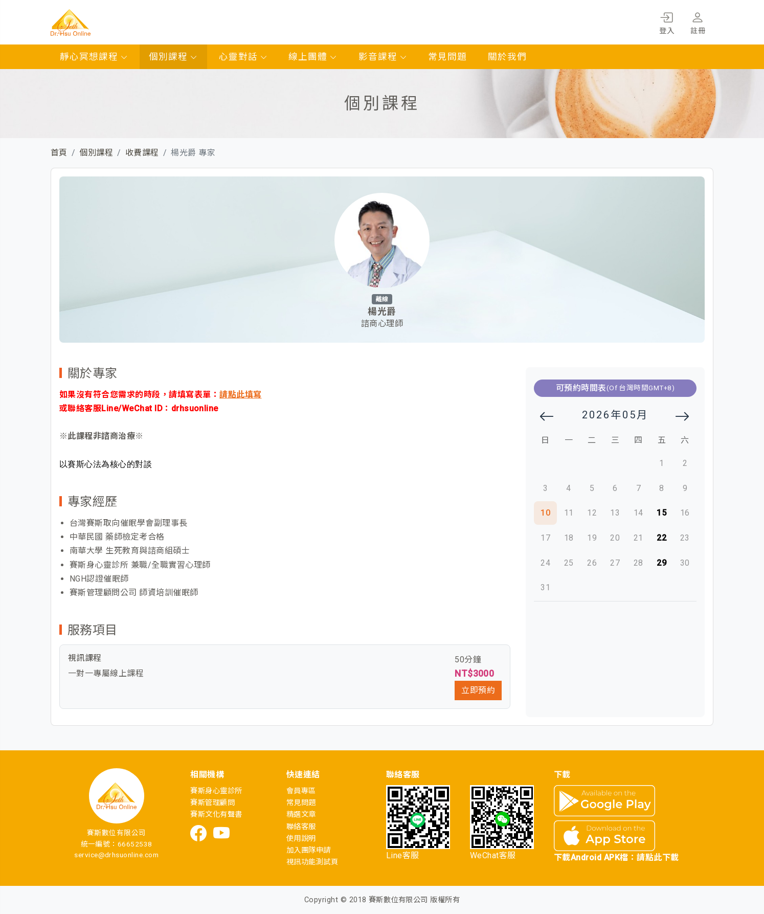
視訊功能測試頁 (312, 862)
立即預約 (478, 690)
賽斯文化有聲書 (216, 814)
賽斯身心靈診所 (216, 791)
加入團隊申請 (308, 850)
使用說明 (301, 838)
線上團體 (313, 57)
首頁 (59, 153)
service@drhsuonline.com (116, 855)
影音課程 (383, 57)
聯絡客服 (301, 826)
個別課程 (173, 57)
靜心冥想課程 (94, 57)
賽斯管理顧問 (212, 802)
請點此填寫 (240, 394)
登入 (666, 21)
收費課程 (142, 153)
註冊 (697, 21)
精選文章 (301, 814)
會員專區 (301, 791)
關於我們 (507, 57)
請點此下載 (658, 857)
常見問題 (447, 57)
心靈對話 (243, 57)
